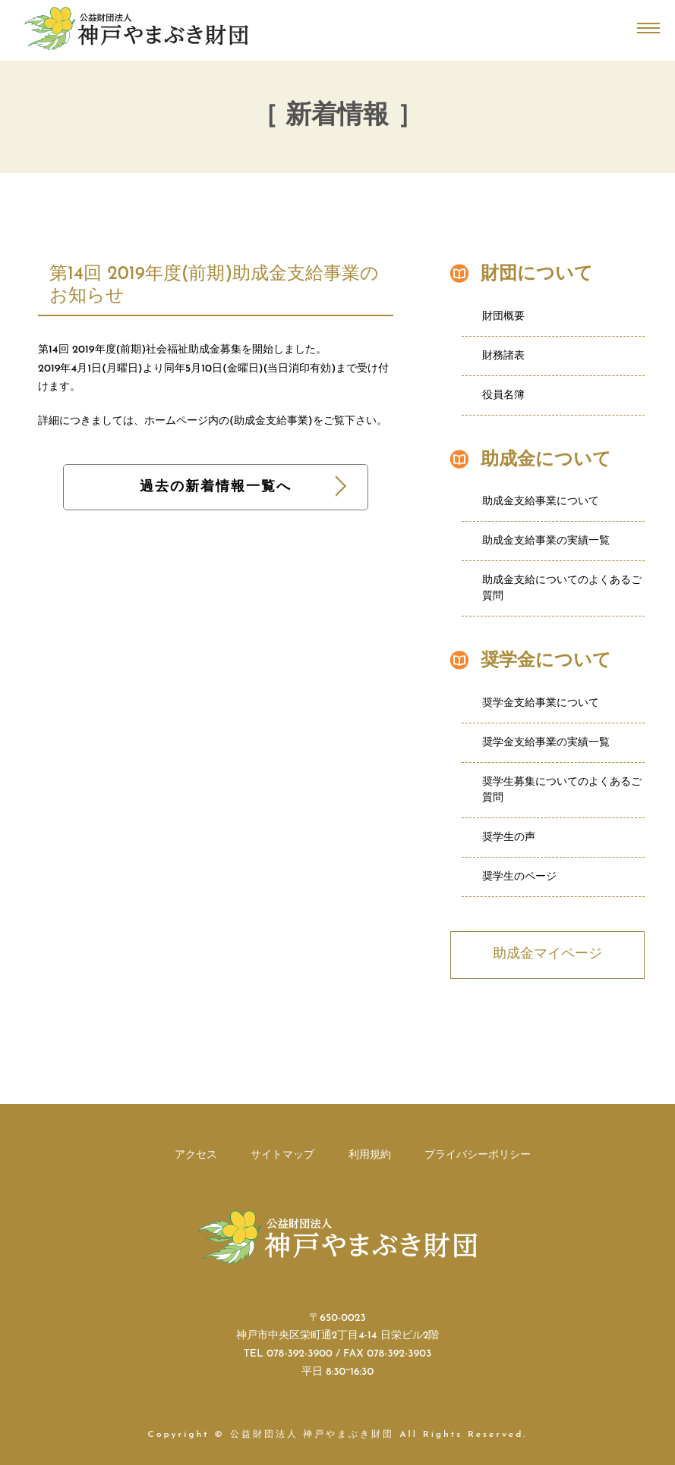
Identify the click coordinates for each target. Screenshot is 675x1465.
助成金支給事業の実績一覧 (546, 541)
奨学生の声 (508, 837)
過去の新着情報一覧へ (216, 487)
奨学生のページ (519, 877)
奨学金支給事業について (540, 703)
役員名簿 (503, 395)
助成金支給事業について (540, 501)
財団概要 (503, 316)
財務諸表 (503, 356)
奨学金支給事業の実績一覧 (546, 742)
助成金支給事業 (271, 421)
